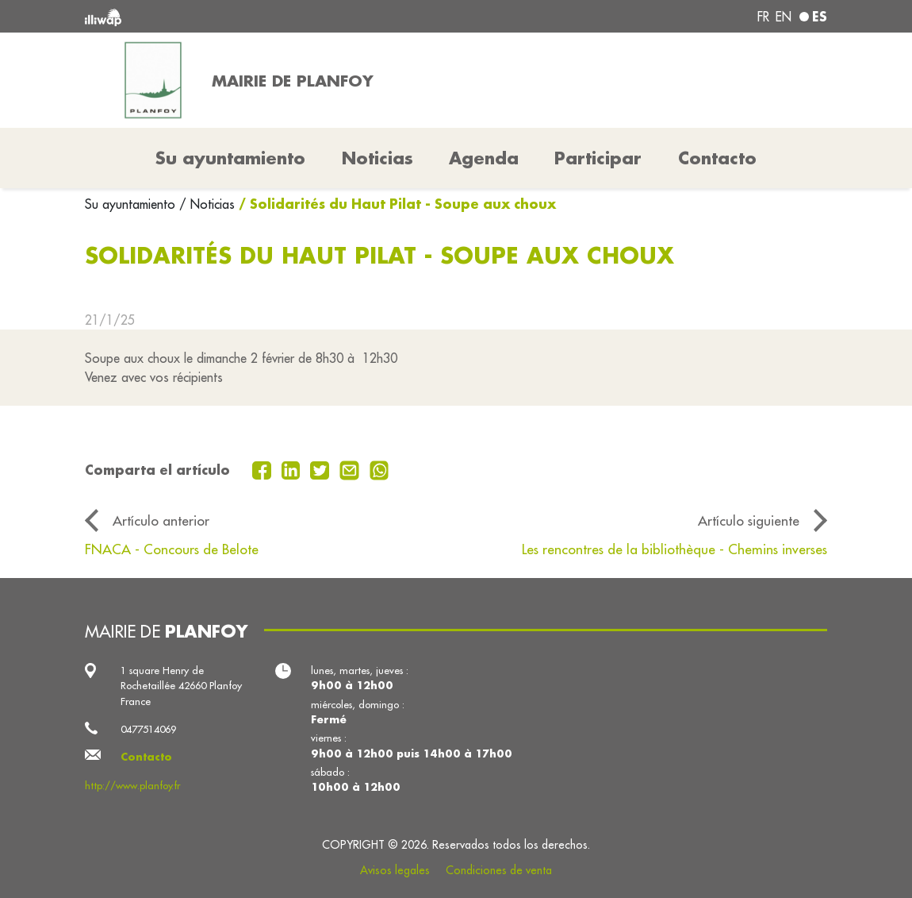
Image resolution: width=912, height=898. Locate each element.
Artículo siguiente (748, 520)
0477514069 (148, 729)
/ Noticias (207, 204)
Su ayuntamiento (132, 204)
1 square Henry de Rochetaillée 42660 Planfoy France (181, 685)
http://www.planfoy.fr (132, 785)
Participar (598, 158)
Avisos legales (395, 870)
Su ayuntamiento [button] (230, 158)
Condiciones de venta (499, 870)
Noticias (377, 158)
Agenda (484, 158)
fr (763, 17)
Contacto (717, 158)
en (783, 17)
